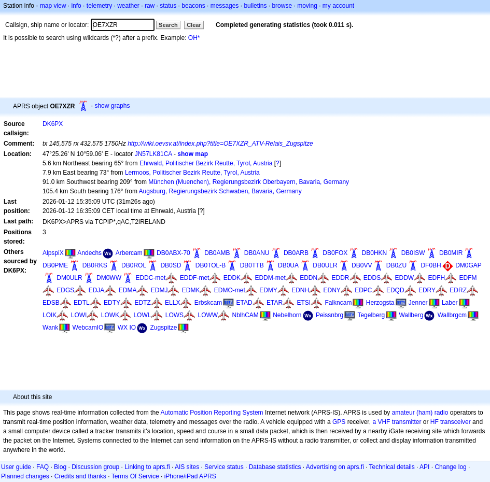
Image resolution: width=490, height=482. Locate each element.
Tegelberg (371, 315)
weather (128, 5)
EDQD (395, 290)
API (424, 467)
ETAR (275, 302)
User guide (16, 467)
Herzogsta (380, 302)
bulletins (255, 5)
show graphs (112, 105)
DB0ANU (257, 253)
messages (225, 5)
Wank (50, 327)
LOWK (110, 315)
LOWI (79, 315)
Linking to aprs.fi (147, 467)
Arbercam (129, 253)
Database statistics (275, 467)
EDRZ (458, 290)
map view (53, 5)
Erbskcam (208, 302)
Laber (450, 302)
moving (307, 5)
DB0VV (362, 265)
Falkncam (338, 302)
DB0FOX (335, 253)
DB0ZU (396, 265)
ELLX (172, 302)
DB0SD (170, 265)
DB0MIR (451, 253)
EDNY (332, 290)
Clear (194, 25)
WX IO (127, 327)
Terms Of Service (135, 476)
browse (282, 5)
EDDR (340, 277)
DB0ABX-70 (173, 253)
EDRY (427, 290)
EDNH (300, 290)
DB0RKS (94, 265)
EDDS (372, 277)
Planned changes (25, 476)
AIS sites (187, 467)
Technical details (392, 467)
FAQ (42, 467)
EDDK (232, 277)
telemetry (99, 5)
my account (338, 5)
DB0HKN (374, 253)
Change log (450, 467)
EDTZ (142, 302)
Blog (60, 467)
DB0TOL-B (210, 265)
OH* (194, 37)
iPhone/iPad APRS (190, 476)
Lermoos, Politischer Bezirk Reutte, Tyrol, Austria (192, 172)
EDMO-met (229, 290)
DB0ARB (296, 253)
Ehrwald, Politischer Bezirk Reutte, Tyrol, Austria (206, 163)
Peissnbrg (329, 315)
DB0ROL (133, 265)
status (168, 5)
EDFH (436, 277)
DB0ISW (413, 253)
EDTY (112, 302)
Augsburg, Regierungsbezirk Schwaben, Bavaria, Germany (220, 191)
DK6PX (53, 123)
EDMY (268, 290)
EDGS (65, 290)
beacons (193, 5)
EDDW (404, 277)
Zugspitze (163, 327)
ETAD (244, 302)
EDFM (468, 277)
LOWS (174, 315)
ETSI (304, 302)
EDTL (82, 302)
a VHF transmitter (396, 422)
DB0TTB (252, 265)
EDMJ (159, 290)
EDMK (191, 290)
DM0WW (108, 277)
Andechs (89, 253)
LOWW (208, 315)
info (76, 5)
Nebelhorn (287, 315)
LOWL (142, 315)
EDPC (363, 290)
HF (434, 422)
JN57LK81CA (153, 154)
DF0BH (431, 265)
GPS (338, 422)
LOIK (50, 315)
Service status (223, 467)
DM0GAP (468, 265)
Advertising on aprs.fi (335, 467)
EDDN (308, 277)
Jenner (418, 302)
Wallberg (411, 315)
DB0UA (288, 265)
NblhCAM (245, 315)
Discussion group (95, 467)
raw (150, 5)
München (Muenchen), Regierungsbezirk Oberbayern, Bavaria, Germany (248, 182)
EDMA (128, 290)
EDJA (97, 290)
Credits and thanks (80, 476)
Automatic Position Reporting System (211, 412)
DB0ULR (325, 265)
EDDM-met (270, 277)
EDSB (51, 302)
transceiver (455, 422)
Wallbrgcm (452, 315)
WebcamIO (88, 327)
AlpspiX (53, 253)
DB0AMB (217, 253)
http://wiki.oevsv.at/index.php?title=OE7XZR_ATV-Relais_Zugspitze (220, 143)
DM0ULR (69, 277)
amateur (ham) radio (420, 412)
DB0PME (55, 265)
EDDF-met (194, 277)
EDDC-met (150, 277)
